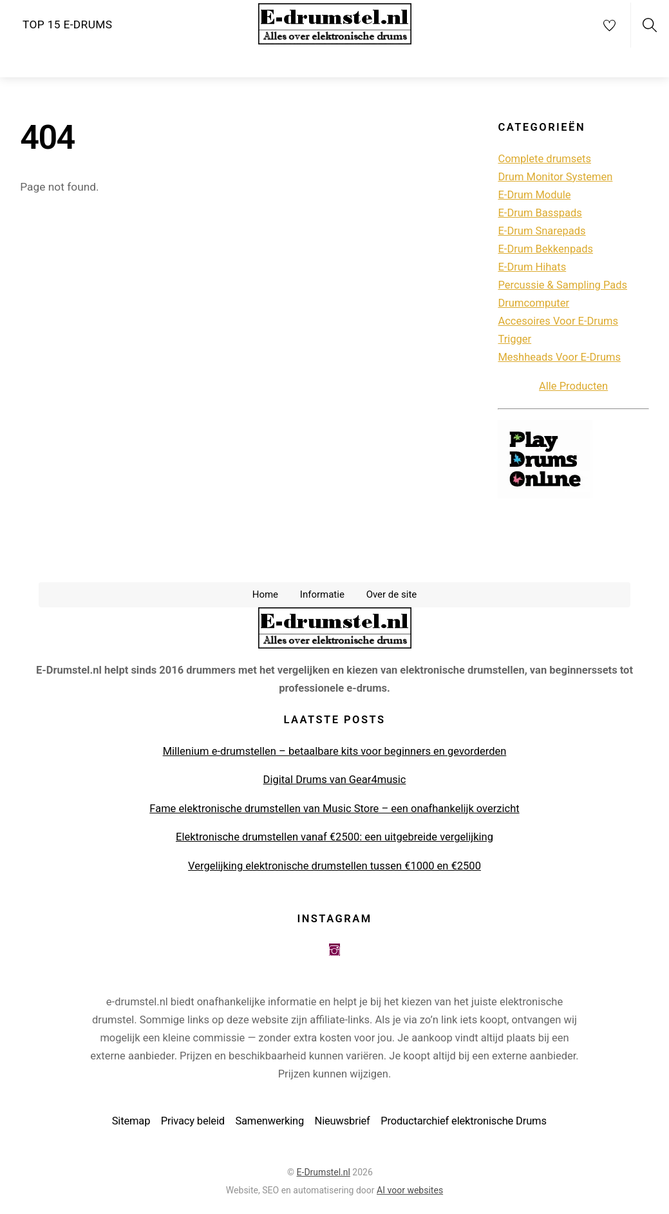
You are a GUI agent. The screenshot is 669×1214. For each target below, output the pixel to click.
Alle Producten (573, 388)
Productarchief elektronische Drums (464, 1123)
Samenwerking (269, 1123)
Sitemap (131, 1123)
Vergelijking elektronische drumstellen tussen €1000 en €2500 (334, 868)
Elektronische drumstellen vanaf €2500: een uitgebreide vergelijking (334, 839)
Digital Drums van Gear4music (334, 781)
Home (265, 596)
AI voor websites (410, 1192)
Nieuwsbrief (342, 1123)
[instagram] (334, 951)
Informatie (322, 596)
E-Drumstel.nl (323, 1174)
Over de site (391, 596)
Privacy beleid (193, 1123)
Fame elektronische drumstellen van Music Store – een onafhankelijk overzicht (334, 810)
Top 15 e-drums (67, 24)
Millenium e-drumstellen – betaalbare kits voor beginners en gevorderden (335, 753)
